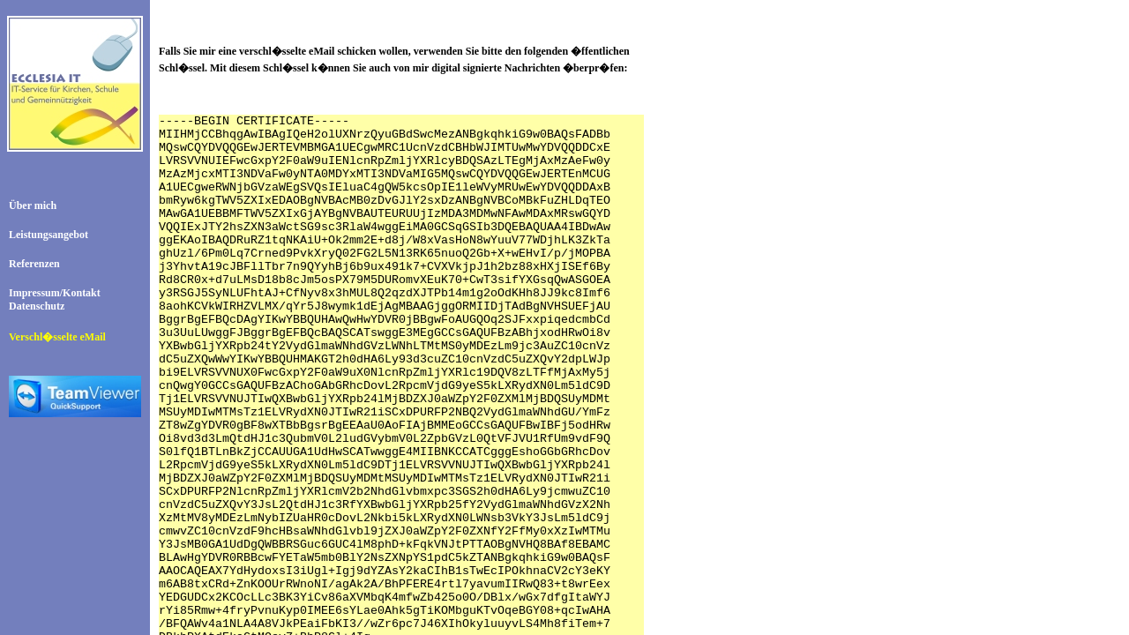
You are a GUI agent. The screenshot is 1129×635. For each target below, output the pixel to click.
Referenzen (34, 264)
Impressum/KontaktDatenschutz (55, 299)
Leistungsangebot (48, 234)
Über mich (32, 205)
